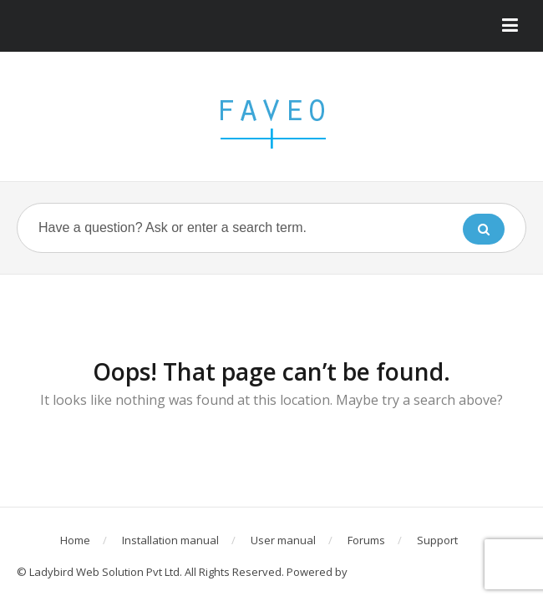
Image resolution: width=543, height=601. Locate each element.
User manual (283, 540)
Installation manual (170, 540)
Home (75, 540)
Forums (366, 540)
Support (437, 540)
